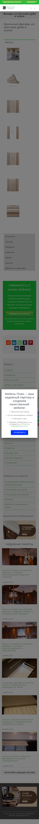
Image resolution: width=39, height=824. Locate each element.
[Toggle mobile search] (31, 8)
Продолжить (19, 432)
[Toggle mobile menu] (35, 8)
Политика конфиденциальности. (20, 425)
